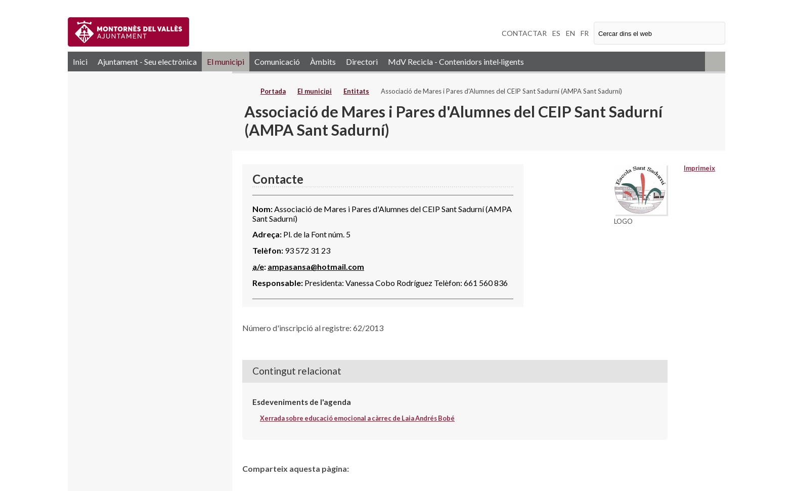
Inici (80, 61)
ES (556, 33)
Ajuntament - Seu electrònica (147, 61)
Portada (273, 91)
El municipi (225, 61)
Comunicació (277, 61)
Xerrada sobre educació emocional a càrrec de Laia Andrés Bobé (357, 418)
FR (585, 33)
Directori (362, 61)
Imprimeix (699, 168)
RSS (715, 61)
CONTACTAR (524, 33)
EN (570, 33)
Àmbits (323, 61)
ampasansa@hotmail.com (316, 266)
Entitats (356, 91)
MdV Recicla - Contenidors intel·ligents (456, 61)
